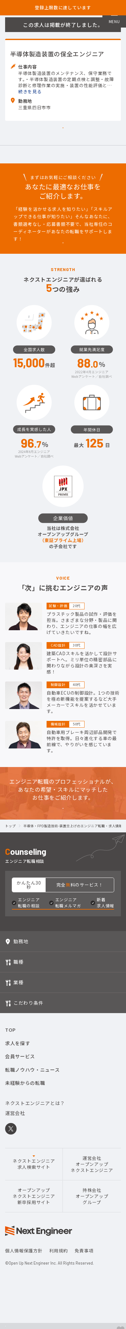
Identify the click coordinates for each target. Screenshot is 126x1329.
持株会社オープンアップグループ (92, 1293)
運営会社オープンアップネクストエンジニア (92, 1260)
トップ (10, 901)
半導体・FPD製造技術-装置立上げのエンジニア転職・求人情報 (72, 901)
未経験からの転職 (25, 1179)
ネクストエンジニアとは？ (35, 1199)
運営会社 (15, 1209)
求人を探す (17, 1139)
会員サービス (20, 1152)
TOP (10, 1126)
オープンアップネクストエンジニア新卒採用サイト (34, 1293)
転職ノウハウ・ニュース (32, 1166)
